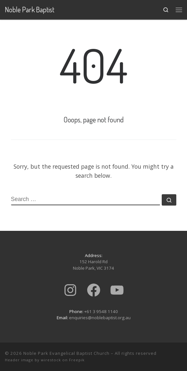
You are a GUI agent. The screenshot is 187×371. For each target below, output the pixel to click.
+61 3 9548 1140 (101, 311)
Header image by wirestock (33, 359)
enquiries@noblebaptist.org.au (100, 317)
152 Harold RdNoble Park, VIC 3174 (93, 265)
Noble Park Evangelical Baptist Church (66, 353)
